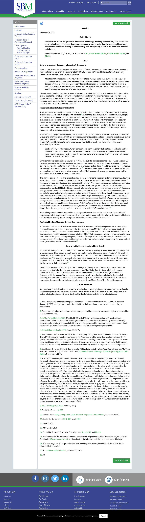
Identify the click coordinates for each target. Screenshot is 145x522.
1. (41, 301)
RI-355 (48, 56)
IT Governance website (59, 439)
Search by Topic (23, 52)
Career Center (79, 502)
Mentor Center (80, 505)
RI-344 (122, 53)
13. (41, 428)
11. (41, 419)
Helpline (18, 30)
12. (41, 423)
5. (41, 334)
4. (41, 330)
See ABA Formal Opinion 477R (54, 330)
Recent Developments (24, 72)
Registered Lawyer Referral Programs (22, 82)
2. (41, 311)
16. (41, 443)
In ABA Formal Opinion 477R (53, 318)
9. (41, 410)
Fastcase (77, 499)
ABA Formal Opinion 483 (56, 450)
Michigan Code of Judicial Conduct (25, 35)
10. (41, 414)
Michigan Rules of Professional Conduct (23, 41)
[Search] (114, 3)
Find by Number (23, 48)
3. (41, 318)
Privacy (6, 505)
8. (41, 406)
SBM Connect (92, 3)
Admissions (43, 502)
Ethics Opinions (21, 46)
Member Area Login (76, 3)
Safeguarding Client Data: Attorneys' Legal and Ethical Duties (79, 414)
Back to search (121, 23)
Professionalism (21, 68)
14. (41, 432)
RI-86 (91, 53)
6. (41, 349)
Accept (103, 516)
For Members (44, 496)
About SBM (9, 491)
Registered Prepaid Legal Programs (25, 76)
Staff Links (7, 508)
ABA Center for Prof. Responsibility (23, 105)
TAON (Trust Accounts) (24, 100)
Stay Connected (118, 491)
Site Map (7, 499)
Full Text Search (23, 50)
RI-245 (103, 53)
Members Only (81, 491)
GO (129, 3)
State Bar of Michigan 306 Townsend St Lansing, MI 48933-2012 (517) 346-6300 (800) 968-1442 (119, 502)
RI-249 (110, 53)
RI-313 (116, 53)
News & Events (44, 505)
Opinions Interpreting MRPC (23, 63)
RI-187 (97, 53)
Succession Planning (23, 97)
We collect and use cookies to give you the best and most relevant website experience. (72, 516)
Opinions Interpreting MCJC (23, 57)
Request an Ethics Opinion (22, 88)
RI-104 (62, 419)
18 (41, 455)
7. (41, 358)
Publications (43, 508)
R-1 (87, 53)
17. (41, 450)
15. (41, 436)
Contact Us (8, 502)
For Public (43, 499)
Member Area (79, 496)
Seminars (18, 93)
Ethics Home (20, 26)
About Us (7, 496)
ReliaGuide (78, 508)
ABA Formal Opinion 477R (52, 406)
